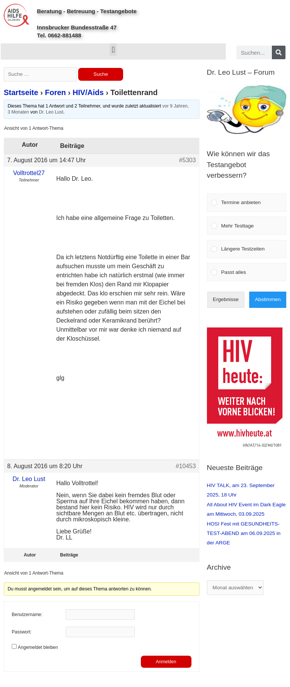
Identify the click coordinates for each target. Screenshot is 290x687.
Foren (55, 92)
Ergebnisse (226, 299)
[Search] (278, 52)
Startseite (21, 92)
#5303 (187, 160)
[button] (113, 49)
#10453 (186, 466)
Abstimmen (268, 299)
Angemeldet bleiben (38, 647)
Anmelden (166, 661)
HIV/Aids (87, 92)
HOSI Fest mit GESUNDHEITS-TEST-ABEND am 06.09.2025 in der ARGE (244, 533)
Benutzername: (27, 614)
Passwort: (22, 632)
